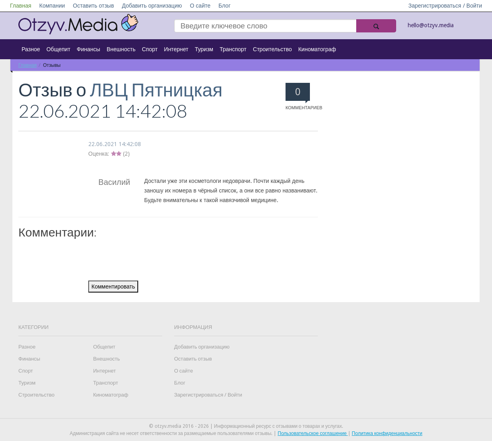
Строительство (272, 49)
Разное (31, 49)
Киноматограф (317, 49)
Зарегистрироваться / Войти (445, 5)
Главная (20, 5)
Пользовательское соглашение (313, 433)
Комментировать (113, 286)
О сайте (200, 5)
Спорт (149, 49)
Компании (52, 5)
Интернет (176, 49)
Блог (224, 5)
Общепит (58, 49)
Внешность (121, 49)
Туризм (204, 49)
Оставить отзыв (93, 5)
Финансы (88, 49)
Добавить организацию (152, 5)
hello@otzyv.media (431, 25)
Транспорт (233, 49)
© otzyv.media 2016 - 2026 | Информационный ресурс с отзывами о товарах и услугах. (246, 426)
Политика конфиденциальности (387, 433)
